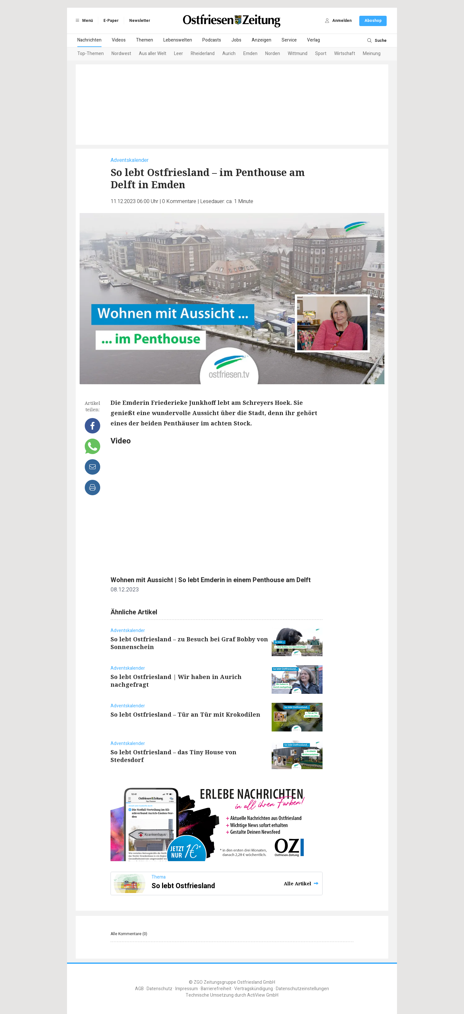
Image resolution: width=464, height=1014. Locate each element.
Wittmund (297, 53)
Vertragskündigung (253, 988)
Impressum (186, 988)
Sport (320, 53)
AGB (139, 988)
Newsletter (139, 20)
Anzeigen (261, 40)
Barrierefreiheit (216, 988)
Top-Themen (90, 53)
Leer (178, 53)
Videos (119, 40)
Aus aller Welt (152, 53)
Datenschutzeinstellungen (302, 988)
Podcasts (211, 40)
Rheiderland (203, 53)
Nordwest (121, 53)
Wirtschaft (344, 53)
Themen (144, 40)
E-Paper (111, 20)
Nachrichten (89, 40)
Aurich (229, 53)
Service (289, 40)
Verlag (313, 40)
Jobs (236, 40)
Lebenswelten (177, 40)
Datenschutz (159, 988)
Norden (272, 53)
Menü (83, 20)
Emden (250, 53)
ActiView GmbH (262, 995)
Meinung (372, 53)
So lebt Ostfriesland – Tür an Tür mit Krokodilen (185, 714)
